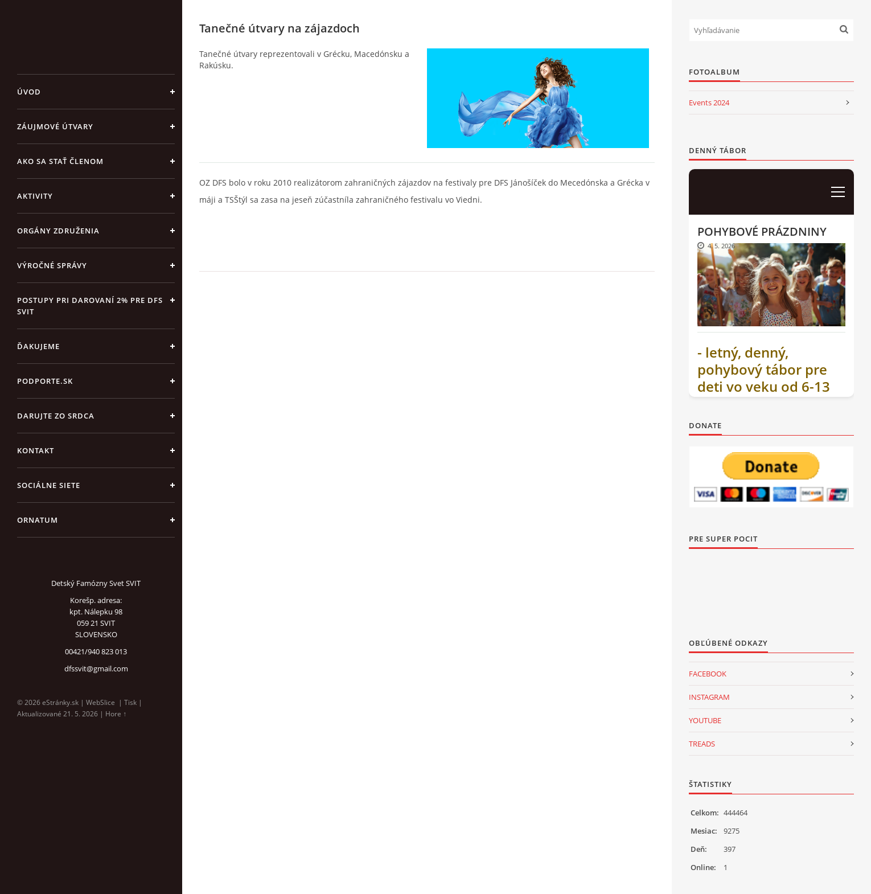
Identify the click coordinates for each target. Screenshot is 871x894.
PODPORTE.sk (45, 381)
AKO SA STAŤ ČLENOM (60, 161)
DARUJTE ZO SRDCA (56, 416)
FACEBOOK (707, 674)
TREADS (702, 744)
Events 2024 (709, 102)
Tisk (130, 702)
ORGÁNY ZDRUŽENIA (58, 230)
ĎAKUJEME (38, 346)
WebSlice (100, 702)
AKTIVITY (35, 196)
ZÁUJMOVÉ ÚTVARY (55, 126)
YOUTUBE (705, 720)
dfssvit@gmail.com (96, 668)
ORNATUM (37, 520)
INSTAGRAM (709, 697)
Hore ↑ (115, 714)
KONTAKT (35, 450)
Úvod (29, 92)
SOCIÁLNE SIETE (48, 485)
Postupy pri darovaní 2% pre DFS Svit (90, 306)
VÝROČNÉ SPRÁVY (52, 265)
